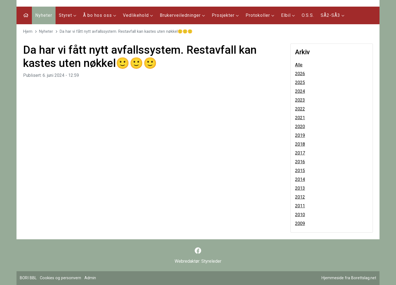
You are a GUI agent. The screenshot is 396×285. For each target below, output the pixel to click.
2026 (300, 73)
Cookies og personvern (60, 278)
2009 (300, 223)
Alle (298, 64)
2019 (300, 135)
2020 (300, 126)
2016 (300, 161)
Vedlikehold (138, 15)
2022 (300, 109)
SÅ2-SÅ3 (333, 15)
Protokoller (260, 15)
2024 (300, 91)
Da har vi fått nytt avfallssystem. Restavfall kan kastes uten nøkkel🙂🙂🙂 (126, 31)
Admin (90, 278)
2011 (300, 205)
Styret (67, 15)
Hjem (27, 31)
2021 (300, 117)
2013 (300, 188)
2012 (300, 197)
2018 (300, 144)
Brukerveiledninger (182, 15)
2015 (300, 170)
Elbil (288, 15)
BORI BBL (28, 278)
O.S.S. (308, 15)
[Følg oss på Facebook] (198, 251)
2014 (300, 179)
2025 (300, 82)
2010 (300, 214)
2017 (300, 153)
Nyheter (43, 15)
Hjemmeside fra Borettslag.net (348, 278)
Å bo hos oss (99, 15)
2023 (300, 100)
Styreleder (211, 261)
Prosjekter (225, 15)
